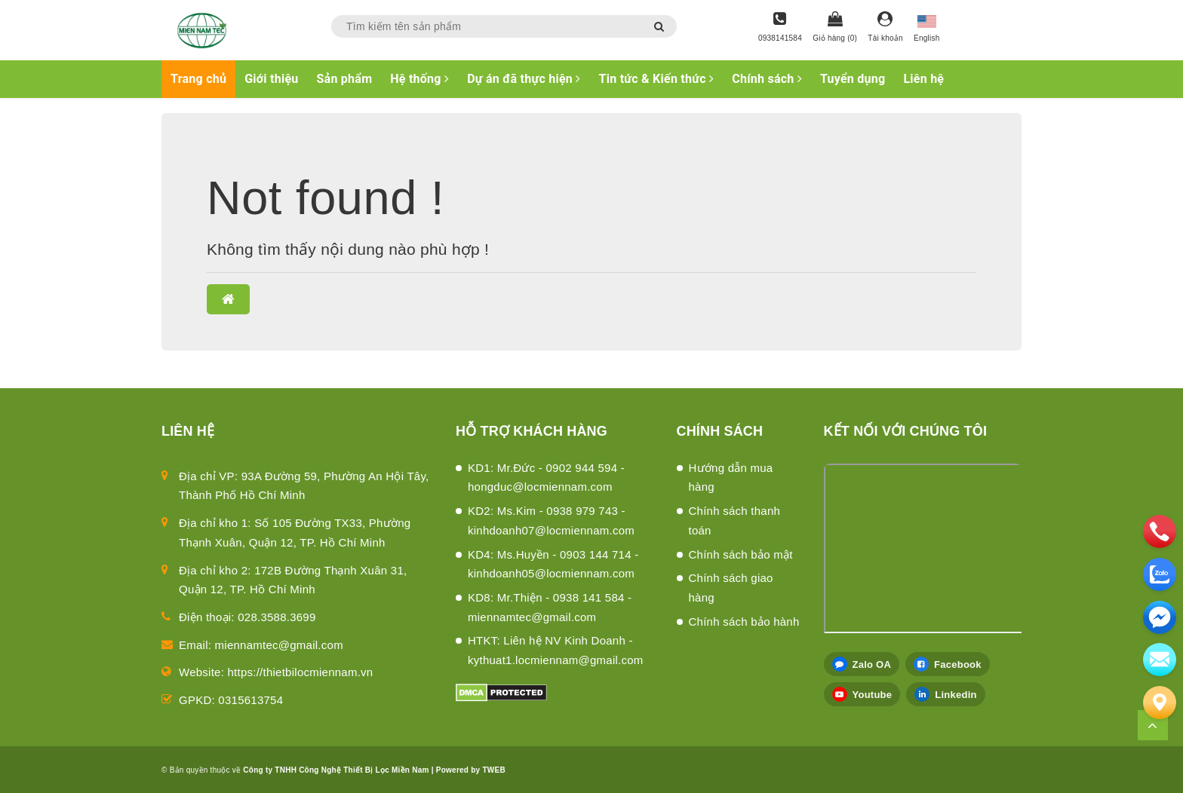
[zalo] (1159, 574)
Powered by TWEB (470, 770)
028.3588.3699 (276, 617)
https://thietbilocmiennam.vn (300, 672)
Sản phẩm (345, 79)
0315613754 (250, 699)
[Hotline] (780, 27)
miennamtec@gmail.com (279, 644)
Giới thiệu (271, 79)
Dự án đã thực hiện (523, 79)
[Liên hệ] (1159, 702)
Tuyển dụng (852, 79)
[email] (1159, 617)
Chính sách (767, 79)
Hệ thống (419, 79)
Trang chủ (198, 79)
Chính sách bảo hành (744, 621)
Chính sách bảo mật (741, 554)
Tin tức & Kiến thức (656, 79)
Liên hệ (923, 79)
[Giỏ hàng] (835, 27)
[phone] (1159, 531)
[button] (228, 299)
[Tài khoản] (885, 27)
